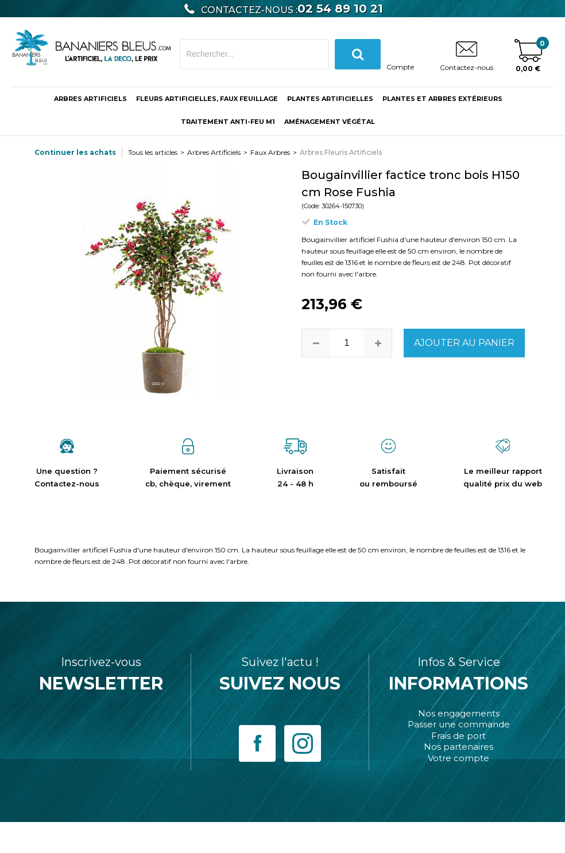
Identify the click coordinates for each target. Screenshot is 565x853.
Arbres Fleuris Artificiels (341, 152)
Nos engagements (459, 713)
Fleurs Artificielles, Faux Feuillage (207, 99)
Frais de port (458, 735)
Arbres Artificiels (214, 152)
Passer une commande (459, 724)
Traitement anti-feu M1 (228, 122)
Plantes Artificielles (330, 99)
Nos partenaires (458, 746)
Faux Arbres (270, 152)
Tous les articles (152, 152)
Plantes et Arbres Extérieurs (442, 99)
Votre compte (458, 758)
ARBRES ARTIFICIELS (90, 99)
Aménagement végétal (329, 122)
